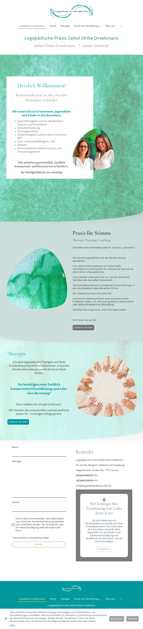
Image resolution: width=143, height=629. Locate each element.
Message (16, 461)
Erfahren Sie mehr (83, 327)
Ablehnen (132, 618)
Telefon (16, 502)
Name (15, 447)
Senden (39, 544)
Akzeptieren (104, 548)
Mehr (12, 625)
